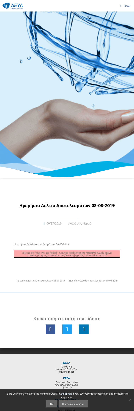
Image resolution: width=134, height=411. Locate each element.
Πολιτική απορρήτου (73, 403)
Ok (51, 403)
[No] (129, 400)
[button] (50, 329)
